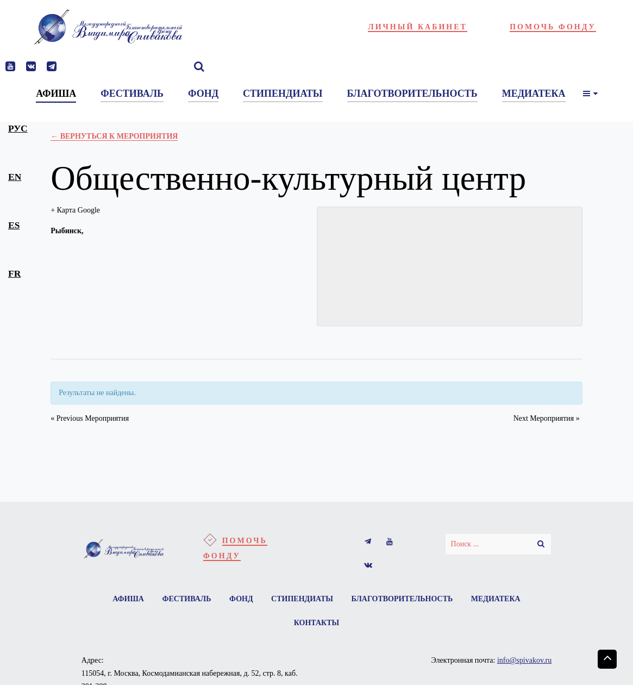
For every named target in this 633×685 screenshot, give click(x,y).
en (14, 176)
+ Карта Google (75, 210)
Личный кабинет (417, 27)
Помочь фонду (553, 27)
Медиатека (496, 599)
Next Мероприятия (546, 418)
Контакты (317, 623)
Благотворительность (402, 599)
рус (18, 128)
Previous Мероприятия (90, 418)
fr (14, 273)
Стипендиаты (302, 599)
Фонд (241, 599)
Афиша (128, 599)
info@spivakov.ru (524, 660)
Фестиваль (186, 599)
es (14, 225)
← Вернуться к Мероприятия (114, 136)
